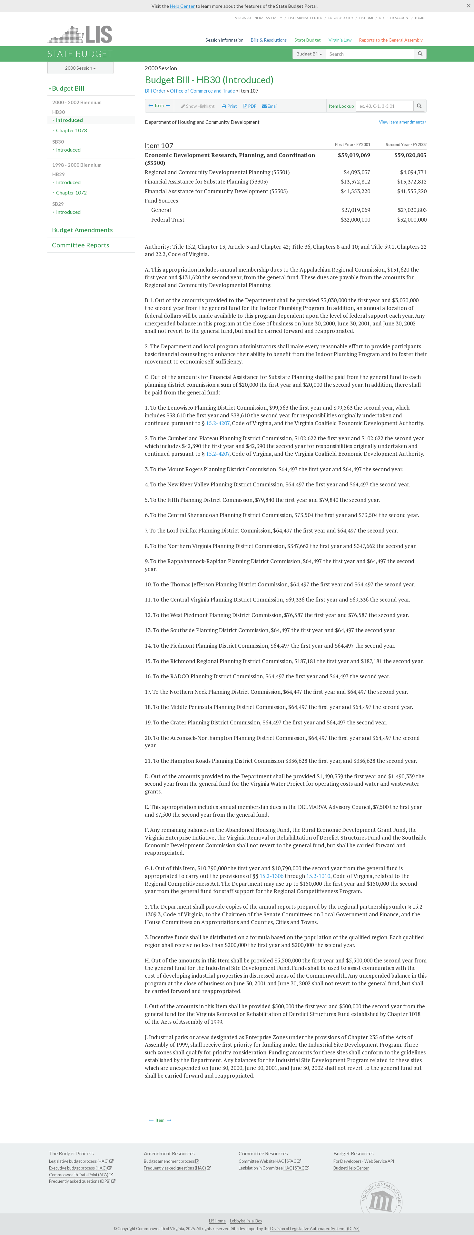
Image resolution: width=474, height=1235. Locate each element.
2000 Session (80, 68)
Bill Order (155, 91)
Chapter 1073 (71, 130)
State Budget (307, 40)
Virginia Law (340, 40)
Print (229, 106)
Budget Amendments (82, 230)
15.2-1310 (318, 876)
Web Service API (379, 1161)
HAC (279, 1161)
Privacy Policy (340, 18)
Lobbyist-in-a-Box (246, 1220)
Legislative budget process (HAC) (79, 1161)
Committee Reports (80, 245)
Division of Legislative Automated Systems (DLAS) (315, 1228)
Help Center (182, 6)
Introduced (69, 120)
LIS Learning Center (305, 18)
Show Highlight (198, 106)
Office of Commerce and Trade (202, 91)
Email (270, 106)
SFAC (291, 1161)
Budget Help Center (351, 1167)
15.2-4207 (217, 423)
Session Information (224, 40)
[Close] (468, 5)
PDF (249, 106)
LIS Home (217, 1220)
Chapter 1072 (71, 192)
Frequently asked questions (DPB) (80, 1181)
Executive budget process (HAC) (78, 1167)
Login (420, 18)
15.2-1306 (271, 876)
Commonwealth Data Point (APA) (78, 1174)
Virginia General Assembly (258, 18)
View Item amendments (403, 121)
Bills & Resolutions (269, 40)
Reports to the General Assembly (391, 40)
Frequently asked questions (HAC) (175, 1167)
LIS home (366, 18)
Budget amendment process (169, 1161)
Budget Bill (309, 53)
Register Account (394, 18)
